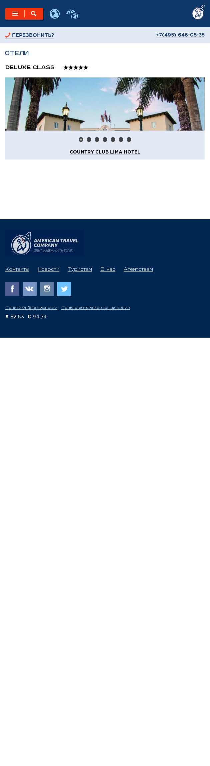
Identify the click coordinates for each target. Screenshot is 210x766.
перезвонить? (33, 35)
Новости (48, 269)
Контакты (17, 269)
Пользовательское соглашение (95, 307)
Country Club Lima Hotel (105, 152)
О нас (107, 269)
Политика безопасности (31, 307)
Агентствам (138, 269)
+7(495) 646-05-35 (180, 35)
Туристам (80, 269)
